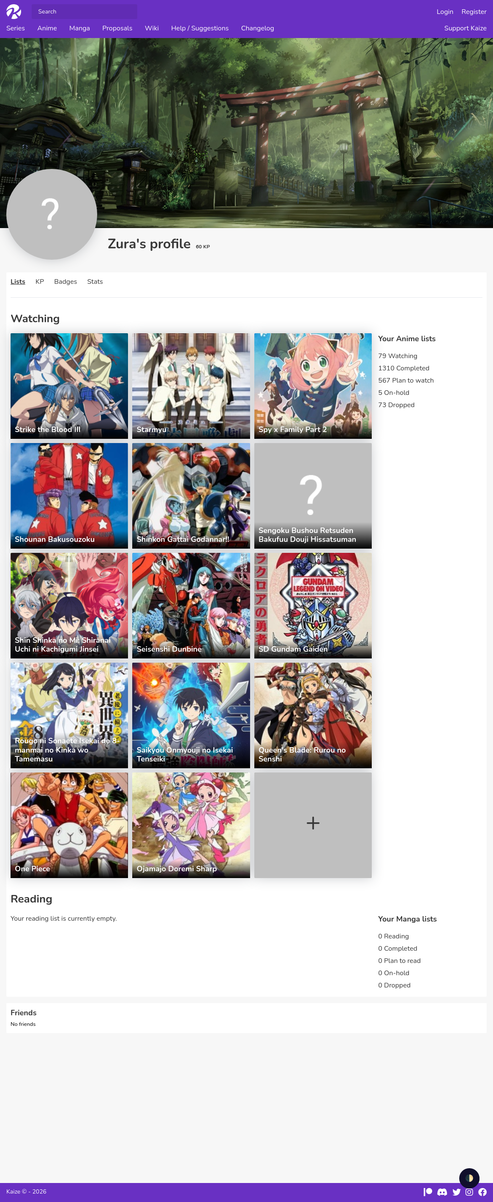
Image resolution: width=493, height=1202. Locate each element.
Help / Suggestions (200, 28)
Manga (79, 28)
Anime (47, 28)
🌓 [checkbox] (469, 1178)
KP (39, 281)
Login (445, 11)
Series (15, 28)
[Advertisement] (246, 1103)
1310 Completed (403, 368)
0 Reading (393, 936)
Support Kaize (465, 28)
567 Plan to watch (406, 380)
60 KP (203, 246)
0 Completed (397, 948)
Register (474, 11)
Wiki (152, 28)
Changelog (257, 28)
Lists (18, 281)
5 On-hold (393, 392)
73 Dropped (396, 405)
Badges (65, 281)
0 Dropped (394, 985)
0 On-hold (393, 973)
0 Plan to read (399, 960)
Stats (95, 281)
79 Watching (397, 356)
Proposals (117, 28)
